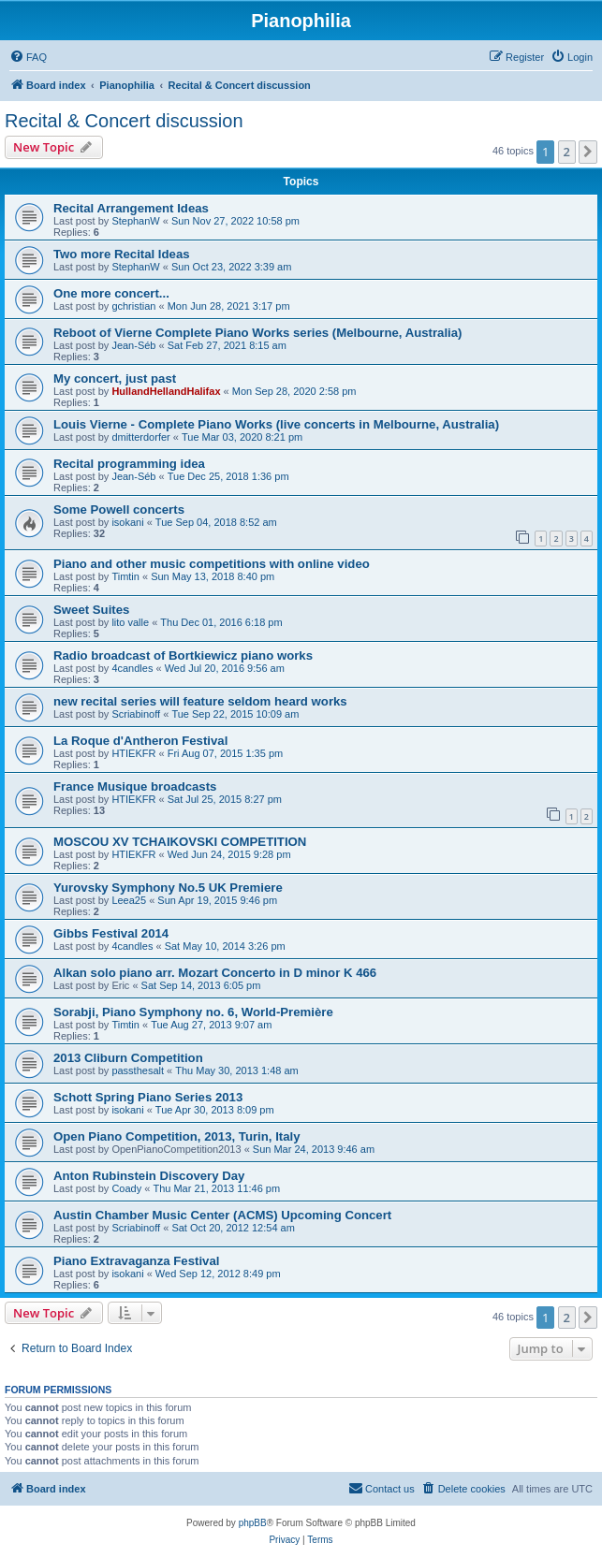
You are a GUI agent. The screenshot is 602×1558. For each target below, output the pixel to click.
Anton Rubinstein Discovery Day (148, 1176)
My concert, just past (114, 378)
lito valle (130, 622)
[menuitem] (28, 57)
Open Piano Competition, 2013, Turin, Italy (177, 1136)
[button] (588, 151)
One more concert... (111, 293)
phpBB (253, 1523)
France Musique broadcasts (134, 786)
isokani (127, 522)
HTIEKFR (133, 753)
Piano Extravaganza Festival (136, 1261)
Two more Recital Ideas (121, 254)
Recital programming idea (129, 464)
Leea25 (128, 900)
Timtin (125, 576)
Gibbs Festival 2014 (111, 933)
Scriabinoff (135, 714)
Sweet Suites (91, 610)
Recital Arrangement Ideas (131, 208)
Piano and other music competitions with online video (211, 564)
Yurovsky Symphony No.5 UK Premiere (168, 888)
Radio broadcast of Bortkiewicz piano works (183, 655)
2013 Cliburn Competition (128, 1058)
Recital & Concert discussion (124, 120)
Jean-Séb (133, 345)
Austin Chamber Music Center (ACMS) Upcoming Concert (222, 1215)
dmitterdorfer (140, 437)
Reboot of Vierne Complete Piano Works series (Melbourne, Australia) (258, 333)
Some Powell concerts (118, 509)
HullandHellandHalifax (165, 391)
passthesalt (137, 1070)
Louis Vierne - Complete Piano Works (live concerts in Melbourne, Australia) (276, 424)
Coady (126, 1188)
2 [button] (567, 151)
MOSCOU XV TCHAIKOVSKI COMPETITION (179, 842)
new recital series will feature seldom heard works (200, 701)
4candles (132, 668)
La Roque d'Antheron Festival (140, 741)
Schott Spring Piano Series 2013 (147, 1097)
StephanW (135, 220)
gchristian (133, 306)
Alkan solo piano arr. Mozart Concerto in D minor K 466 (214, 973)
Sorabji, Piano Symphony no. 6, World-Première (193, 1012)
